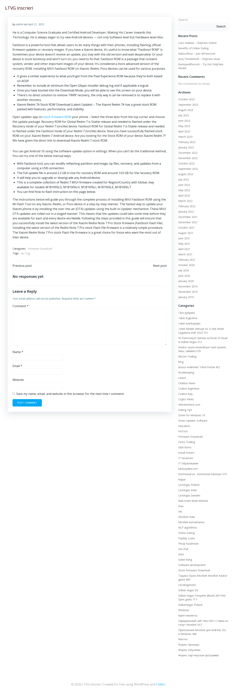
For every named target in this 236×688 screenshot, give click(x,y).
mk (179, 510)
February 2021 (186, 259)
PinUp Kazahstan (188, 542)
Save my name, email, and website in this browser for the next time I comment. (70, 395)
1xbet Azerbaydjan (189, 322)
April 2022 (183, 195)
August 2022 (185, 173)
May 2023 (183, 125)
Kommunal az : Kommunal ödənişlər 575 (202, 473)
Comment (21, 307)
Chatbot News (186, 382)
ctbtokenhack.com (188, 403)
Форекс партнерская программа (198, 654)
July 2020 (183, 269)
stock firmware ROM (57, 117)
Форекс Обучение (189, 649)
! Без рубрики (186, 312)
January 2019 (185, 296)
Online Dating (186, 532)
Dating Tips (184, 409)
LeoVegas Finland (188, 484)
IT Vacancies (185, 457)
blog (180, 361)
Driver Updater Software (192, 419)
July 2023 (183, 114)
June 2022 (183, 184)
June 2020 (183, 275)
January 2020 (185, 280)
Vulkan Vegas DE (187, 589)
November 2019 (187, 291)
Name (18, 353)
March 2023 (185, 136)
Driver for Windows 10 (191, 414)
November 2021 (187, 221)
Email (17, 367)
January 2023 (185, 146)
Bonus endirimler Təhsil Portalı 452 (198, 366)
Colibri (160, 682)
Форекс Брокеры (188, 643)
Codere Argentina (188, 387)
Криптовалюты (187, 614)
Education (183, 425)
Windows (183, 609)
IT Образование (188, 462)
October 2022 (186, 162)
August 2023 (185, 109)
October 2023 (186, 98)
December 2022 (187, 152)
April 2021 (183, 248)
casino (181, 377)
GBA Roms (184, 446)
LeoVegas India (187, 489)
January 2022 (185, 211)
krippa (181, 478)
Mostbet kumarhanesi (191, 521)
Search (182, 19)
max (180, 505)
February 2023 (186, 141)
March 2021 (185, 253)
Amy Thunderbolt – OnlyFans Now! (198, 58)
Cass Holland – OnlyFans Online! (197, 42)
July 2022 (183, 178)
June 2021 (183, 237)
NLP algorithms (187, 526)
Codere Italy (185, 393)
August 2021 (185, 232)
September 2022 (187, 168)
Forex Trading (186, 441)
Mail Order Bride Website (192, 500)
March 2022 (185, 200)
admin (20, 24)
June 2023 (183, 120)
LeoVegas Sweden (188, 494)
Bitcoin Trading (187, 355)
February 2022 (186, 205)
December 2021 (187, 216)
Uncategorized (186, 584)
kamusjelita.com (187, 468)
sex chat (183, 548)
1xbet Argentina (187, 317)
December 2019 (187, 285)
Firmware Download (40, 249)
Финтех (182, 638)
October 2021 (186, 227)
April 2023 (183, 130)
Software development (191, 564)
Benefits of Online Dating (193, 47)
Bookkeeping (185, 371)
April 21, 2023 (36, 24)
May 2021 (183, 243)
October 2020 (186, 264)
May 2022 (183, 189)
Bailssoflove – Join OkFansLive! (196, 53)
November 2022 (187, 157)
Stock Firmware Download (193, 569)
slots (180, 553)
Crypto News (185, 398)
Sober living (184, 558)
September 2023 (187, 104)
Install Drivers (186, 452)
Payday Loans (186, 537)
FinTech (182, 430)
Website (18, 381)
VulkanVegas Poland (190, 604)
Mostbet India (186, 516)
